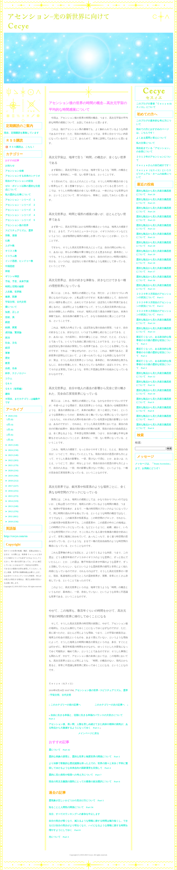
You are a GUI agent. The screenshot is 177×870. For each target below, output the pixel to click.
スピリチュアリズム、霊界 (114, 690)
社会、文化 (11, 342)
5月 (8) (9, 419)
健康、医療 (11, 296)
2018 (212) (11, 480)
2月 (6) (9, 434)
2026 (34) (11, 415)
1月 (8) (9, 439)
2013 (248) (11, 506)
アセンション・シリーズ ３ (20, 210)
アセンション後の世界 (86, 690)
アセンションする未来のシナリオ (22, 175)
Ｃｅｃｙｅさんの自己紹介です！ (153, 165)
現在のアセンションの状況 (19, 181)
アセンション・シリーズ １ (20, 199)
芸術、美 (9, 317)
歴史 (7, 358)
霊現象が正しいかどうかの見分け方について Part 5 (76, 800)
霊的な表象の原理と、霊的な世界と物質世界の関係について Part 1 (84, 756)
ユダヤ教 (9, 245)
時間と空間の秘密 (14, 286)
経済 (7, 347)
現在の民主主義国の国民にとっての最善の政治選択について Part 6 (84, 781)
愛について (11, 307)
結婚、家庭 (11, 327)
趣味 (7, 393)
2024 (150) (11, 450)
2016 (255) (11, 490)
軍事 (7, 353)
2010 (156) (11, 521)
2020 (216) (11, 470)
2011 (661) (11, 516)
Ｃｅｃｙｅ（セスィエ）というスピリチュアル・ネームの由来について (153, 174)
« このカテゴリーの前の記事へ (65, 704)
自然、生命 (11, 368)
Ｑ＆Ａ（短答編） (14, 388)
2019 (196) (11, 475)
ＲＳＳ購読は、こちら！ (22, 147)
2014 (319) (11, 501)
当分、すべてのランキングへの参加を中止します (74, 814)
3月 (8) (9, 429)
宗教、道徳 (11, 235)
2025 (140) (11, 445)
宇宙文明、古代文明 (60, 695)
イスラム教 (11, 256)
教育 (7, 363)
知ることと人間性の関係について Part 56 (71, 807)
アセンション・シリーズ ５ (20, 220)
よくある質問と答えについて (151, 137)
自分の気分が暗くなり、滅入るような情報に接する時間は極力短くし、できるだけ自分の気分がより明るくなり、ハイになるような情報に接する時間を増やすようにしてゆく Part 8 (88, 825)
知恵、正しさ (12, 312)
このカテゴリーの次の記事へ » (111, 704)
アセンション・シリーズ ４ (20, 215)
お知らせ (9, 165)
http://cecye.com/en (16, 536)
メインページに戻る (88, 733)
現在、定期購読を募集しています (21, 132)
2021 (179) (11, 465)
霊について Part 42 (59, 749)
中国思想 (9, 266)
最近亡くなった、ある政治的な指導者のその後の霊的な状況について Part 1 (153, 364)
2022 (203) (11, 460)
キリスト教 (11, 250)
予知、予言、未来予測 (16, 281)
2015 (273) (11, 496)
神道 (7, 271)
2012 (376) (11, 511)
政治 (7, 337)
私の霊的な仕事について (18, 194)
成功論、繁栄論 (13, 332)
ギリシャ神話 (12, 276)
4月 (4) (9, 424)
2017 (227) (11, 485)
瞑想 (7, 322)
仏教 (7, 240)
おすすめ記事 (12, 160)
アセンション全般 (14, 170)
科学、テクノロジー (15, 373)
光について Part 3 (59, 837)
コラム (8, 378)
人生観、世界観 (13, 291)
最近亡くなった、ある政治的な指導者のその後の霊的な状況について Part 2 (153, 352)
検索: (138, 442)
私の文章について (145, 143)
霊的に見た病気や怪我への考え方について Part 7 (75, 774)
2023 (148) (11, 455)
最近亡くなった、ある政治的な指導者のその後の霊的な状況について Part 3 (153, 340)
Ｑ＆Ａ (9, 383)
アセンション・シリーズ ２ (20, 205)
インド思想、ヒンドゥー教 (19, 261)
